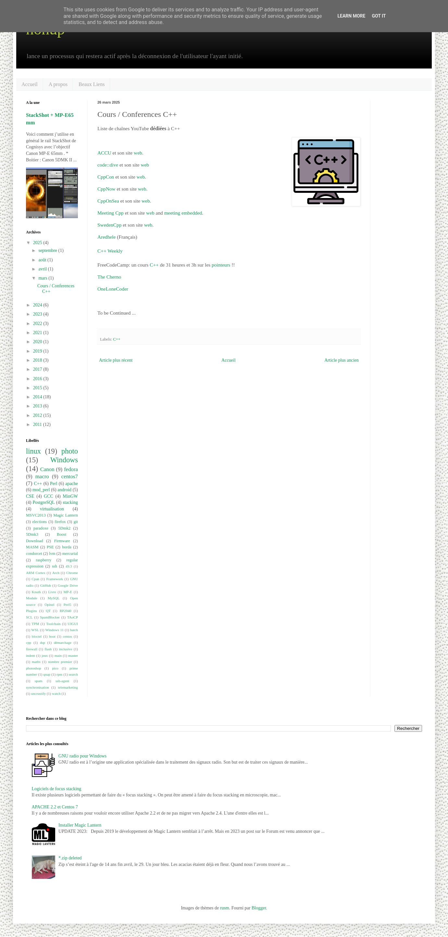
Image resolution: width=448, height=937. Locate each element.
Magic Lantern (65, 515)
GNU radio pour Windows (82, 756)
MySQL (54, 598)
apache (71, 483)
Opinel (49, 604)
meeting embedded (183, 213)
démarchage (62, 642)
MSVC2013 (36, 515)
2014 (38, 396)
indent (30, 655)
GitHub (45, 585)
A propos (58, 84)
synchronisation (37, 687)
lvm (52, 553)
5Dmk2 (64, 528)
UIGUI (73, 624)
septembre (48, 250)
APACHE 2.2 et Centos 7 (55, 807)
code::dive (107, 165)
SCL (29, 617)
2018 (38, 360)
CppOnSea (108, 201)
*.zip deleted (70, 858)
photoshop (33, 668)
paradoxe (40, 528)
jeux (45, 655)
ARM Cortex (35, 573)
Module (31, 598)
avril (43, 269)
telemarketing (68, 687)
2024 (38, 305)
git (76, 521)
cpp (28, 642)
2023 (38, 314)
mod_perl (41, 489)
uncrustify (38, 693)
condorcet (34, 553)
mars (43, 278)
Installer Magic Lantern (79, 825)
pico (55, 668)
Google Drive (68, 585)
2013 (38, 406)
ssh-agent (62, 681)
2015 (38, 387)
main (58, 655)
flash (48, 649)
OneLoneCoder (112, 289)
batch (74, 630)
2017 (38, 369)
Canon (47, 469)
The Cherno (109, 277)
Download (34, 541)
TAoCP (72, 617)
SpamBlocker (50, 617)
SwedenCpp (109, 225)
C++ (154, 265)
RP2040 (65, 611)
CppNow (106, 189)
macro (42, 476)
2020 (38, 341)
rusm (224, 908)
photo (69, 451)
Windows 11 (54, 630)
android (64, 489)
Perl (53, 483)
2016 (38, 378)
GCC (48, 496)
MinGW (70, 496)
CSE (30, 496)
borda (66, 547)
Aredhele (106, 237)
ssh (54, 566)
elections (39, 521)
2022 (38, 323)
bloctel (37, 636)
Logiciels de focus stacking (56, 788)
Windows (64, 460)
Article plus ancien (341, 360)
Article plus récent (115, 360)
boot (52, 636)
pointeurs (221, 265)
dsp (42, 642)
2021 (38, 332)
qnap (46, 674)
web (138, 153)
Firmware (62, 541)
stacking (70, 502)
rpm (59, 674)
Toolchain (53, 624)
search (73, 674)
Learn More (351, 16)
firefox (60, 521)
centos (67, 636)
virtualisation (52, 508)
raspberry (43, 560)
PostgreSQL (43, 502)
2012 (38, 415)
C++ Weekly (110, 251)
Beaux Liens (92, 84)
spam (39, 681)
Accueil (29, 84)
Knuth (36, 592)
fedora (71, 469)
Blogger (259, 908)
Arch (55, 573)
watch (56, 693)
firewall (31, 649)
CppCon (105, 177)
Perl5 (67, 604)
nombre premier (60, 662)
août (42, 259)
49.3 (69, 566)
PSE (50, 547)
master (73, 655)
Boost (61, 534)
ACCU (105, 153)
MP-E (67, 592)
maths (36, 662)
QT (48, 611)
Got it (379, 16)
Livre (52, 592)
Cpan (35, 579)
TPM (35, 624)
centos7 (69, 476)
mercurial (70, 553)
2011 (38, 424)
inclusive (65, 649)
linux (33, 451)
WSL (35, 630)
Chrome (72, 573)
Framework (54, 579)
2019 (38, 351)
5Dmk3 (32, 534)
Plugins (31, 611)
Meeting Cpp (110, 213)
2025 (38, 242)
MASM (32, 547)
